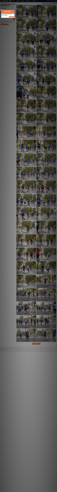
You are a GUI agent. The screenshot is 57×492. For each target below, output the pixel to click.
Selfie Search (7, 11)
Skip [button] (10, 16)
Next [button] (12, 16)
